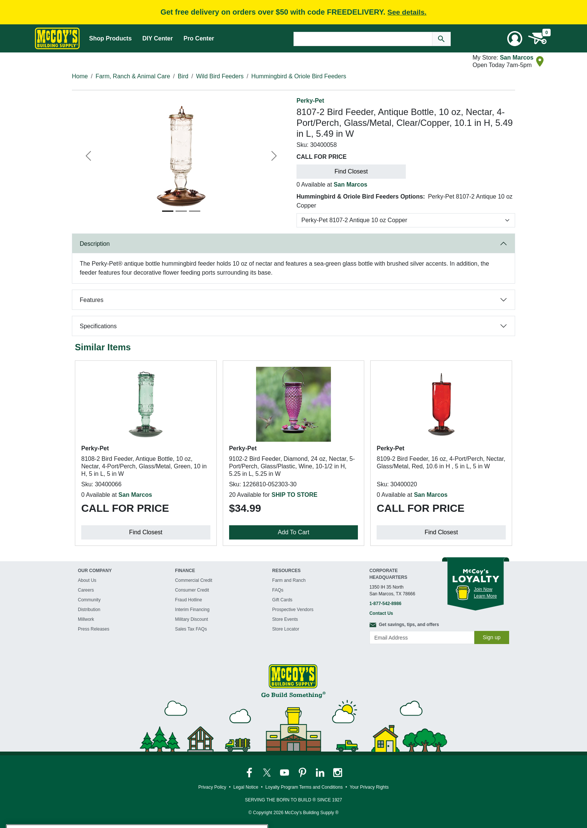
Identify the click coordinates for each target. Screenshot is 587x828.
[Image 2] (181, 211)
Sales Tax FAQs (191, 629)
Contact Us (381, 613)
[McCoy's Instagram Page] (337, 772)
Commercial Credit (193, 580)
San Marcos (516, 57)
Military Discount (191, 619)
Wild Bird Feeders (220, 76)
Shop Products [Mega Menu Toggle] (110, 38)
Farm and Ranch (288, 580)
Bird (183, 76)
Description (95, 244)
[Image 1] (167, 211)
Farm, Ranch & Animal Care (132, 76)
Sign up (492, 637)
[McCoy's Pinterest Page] (303, 772)
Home (80, 76)
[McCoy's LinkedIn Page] (320, 772)
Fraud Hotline (188, 599)
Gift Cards (282, 599)
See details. (407, 12)
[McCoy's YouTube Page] (285, 772)
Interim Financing (192, 609)
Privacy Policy (212, 787)
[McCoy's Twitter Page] (267, 772)
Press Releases (93, 629)
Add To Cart (293, 532)
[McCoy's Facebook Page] (250, 772)
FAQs (277, 590)
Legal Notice (245, 787)
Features (91, 300)
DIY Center (157, 38)
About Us (87, 580)
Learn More (485, 596)
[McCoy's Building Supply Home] (57, 38)
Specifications (98, 326)
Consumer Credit (192, 590)
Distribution (89, 609)
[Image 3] (194, 211)
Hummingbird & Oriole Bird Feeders (298, 76)
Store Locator (285, 629)
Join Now (483, 589)
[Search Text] (363, 39)
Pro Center (198, 38)
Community (89, 599)
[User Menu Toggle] (514, 38)
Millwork (86, 619)
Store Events (285, 619)
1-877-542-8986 (385, 603)
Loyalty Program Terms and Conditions (304, 787)
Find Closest (351, 171)
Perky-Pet (310, 100)
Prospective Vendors (292, 609)
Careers (86, 590)
